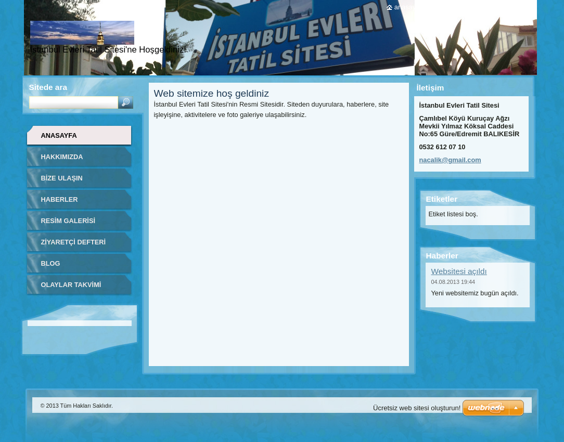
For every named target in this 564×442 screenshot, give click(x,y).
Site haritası (483, 7)
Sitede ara (48, 87)
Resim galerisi (68, 221)
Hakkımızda (62, 157)
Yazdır (443, 7)
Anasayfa (59, 135)
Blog (50, 263)
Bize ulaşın (62, 178)
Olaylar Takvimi (71, 285)
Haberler (59, 199)
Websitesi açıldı (459, 271)
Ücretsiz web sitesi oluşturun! (416, 408)
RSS (517, 7)
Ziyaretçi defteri (73, 242)
